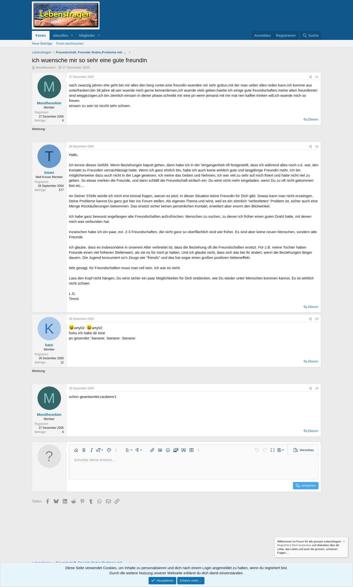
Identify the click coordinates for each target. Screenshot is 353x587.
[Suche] (310, 35)
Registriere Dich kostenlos (294, 545)
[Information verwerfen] (344, 542)
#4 (316, 388)
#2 (316, 146)
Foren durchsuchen (70, 43)
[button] (71, 35)
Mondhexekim (46, 67)
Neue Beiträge (42, 43)
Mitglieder (87, 35)
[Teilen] (310, 77)
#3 (316, 319)
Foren (41, 35)
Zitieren (313, 119)
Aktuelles (60, 35)
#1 (316, 77)
